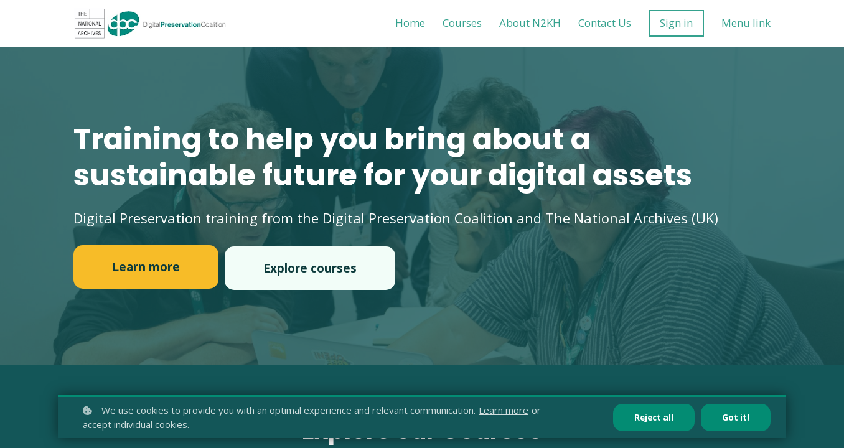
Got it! (735, 417)
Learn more (503, 410)
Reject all (652, 417)
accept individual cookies (135, 424)
